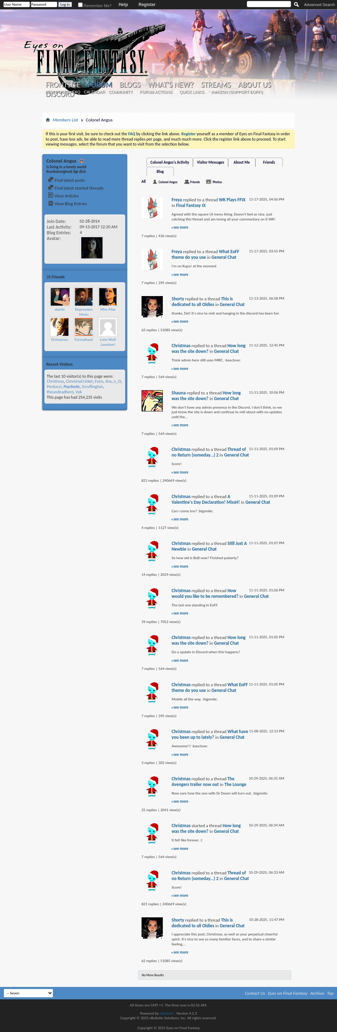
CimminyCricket (79, 381)
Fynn (99, 381)
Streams (216, 84)
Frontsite (63, 84)
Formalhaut (83, 339)
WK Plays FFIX (232, 199)
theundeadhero (60, 391)
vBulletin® (168, 1013)
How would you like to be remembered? (205, 593)
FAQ (76, 92)
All (144, 181)
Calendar (94, 92)
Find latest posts (66, 180)
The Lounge (236, 784)
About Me (242, 162)
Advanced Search (319, 4)
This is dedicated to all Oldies (202, 301)
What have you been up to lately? (210, 734)
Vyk (79, 391)
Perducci (54, 386)
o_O (117, 381)
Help (123, 4)
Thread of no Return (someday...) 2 (209, 452)
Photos (217, 182)
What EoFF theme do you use (205, 254)
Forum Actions (156, 92)
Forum (100, 84)
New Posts (57, 92)
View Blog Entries (67, 203)
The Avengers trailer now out (203, 781)
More (118, 276)
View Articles (63, 195)
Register (146, 4)
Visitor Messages (210, 162)
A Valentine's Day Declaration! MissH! (206, 499)
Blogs (130, 84)
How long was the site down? (206, 395)
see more (180, 227)
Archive (317, 993)
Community (121, 92)
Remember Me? (95, 6)
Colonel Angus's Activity (169, 162)
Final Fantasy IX (191, 205)
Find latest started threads (76, 188)
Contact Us (255, 993)
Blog (160, 171)
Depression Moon (84, 312)
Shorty (178, 298)
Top (330, 993)
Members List (65, 119)
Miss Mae (108, 309)
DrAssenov (59, 339)
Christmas (55, 381)
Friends (269, 162)
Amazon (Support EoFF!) (237, 92)
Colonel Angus (168, 182)
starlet (60, 309)
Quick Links (191, 92)
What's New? (171, 84)
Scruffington (92, 386)
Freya (177, 199)
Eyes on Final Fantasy (288, 993)
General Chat (223, 257)
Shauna (179, 392)
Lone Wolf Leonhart (108, 342)
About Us (254, 84)
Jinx (108, 381)
